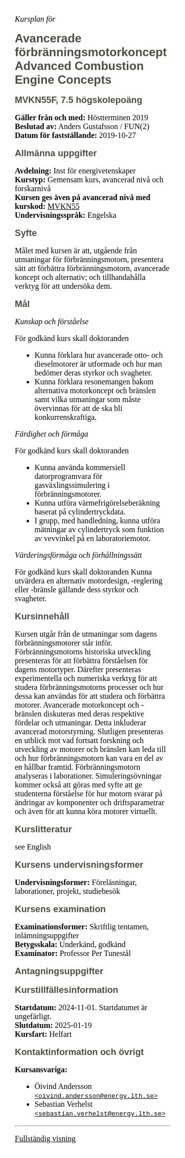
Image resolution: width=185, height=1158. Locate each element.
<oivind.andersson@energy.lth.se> (96, 1095)
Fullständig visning (45, 1138)
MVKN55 (63, 206)
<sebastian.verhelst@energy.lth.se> (100, 1113)
